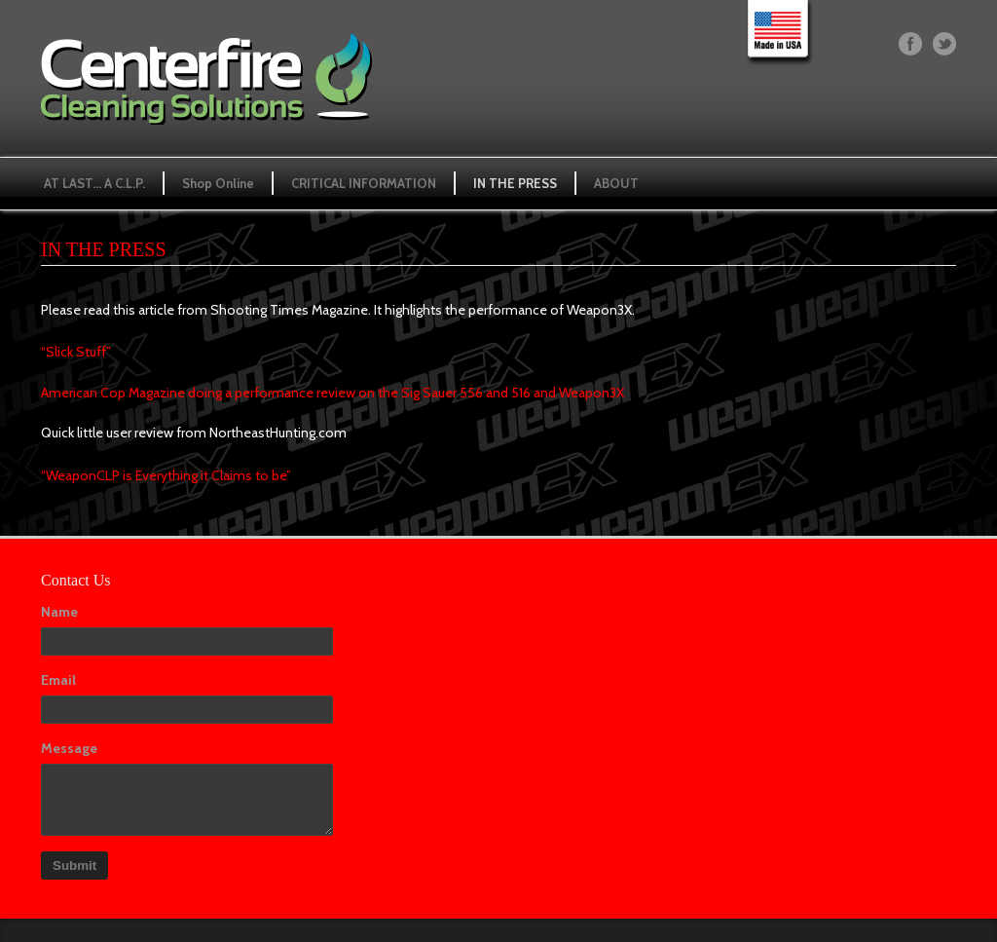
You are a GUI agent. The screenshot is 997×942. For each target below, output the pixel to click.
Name (59, 612)
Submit (74, 865)
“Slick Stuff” (76, 351)
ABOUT (616, 183)
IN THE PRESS (515, 183)
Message (69, 748)
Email (58, 680)
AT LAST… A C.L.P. (94, 183)
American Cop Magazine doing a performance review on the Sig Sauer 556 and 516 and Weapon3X (332, 392)
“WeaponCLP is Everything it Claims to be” (166, 475)
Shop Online (218, 183)
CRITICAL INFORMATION (363, 183)
